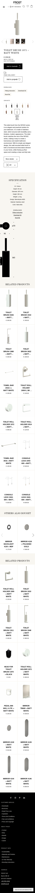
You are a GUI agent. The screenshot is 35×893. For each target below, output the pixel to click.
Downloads (5, 806)
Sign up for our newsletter (23, 889)
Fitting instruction (10, 90)
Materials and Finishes (8, 854)
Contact (4, 830)
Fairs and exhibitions (8, 819)
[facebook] (11, 798)
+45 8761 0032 (5, 881)
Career (4, 840)
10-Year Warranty (7, 859)
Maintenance (5, 857)
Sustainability (6, 851)
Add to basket (13, 66)
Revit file (7, 94)
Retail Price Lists (7, 811)
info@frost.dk (5, 884)
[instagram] (15, 798)
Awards (4, 835)
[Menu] (3, 7)
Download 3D (22, 90)
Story (3, 833)
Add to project (13, 79)
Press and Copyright (8, 821)
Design (4, 838)
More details (10, 159)
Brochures (5, 808)
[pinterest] (20, 798)
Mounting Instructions (8, 862)
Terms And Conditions (8, 816)
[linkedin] (24, 798)
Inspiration (5, 814)
